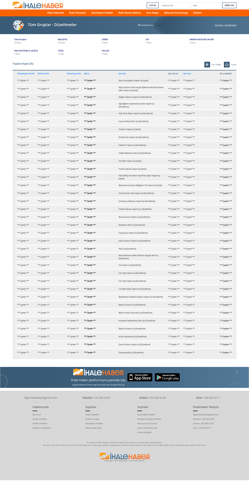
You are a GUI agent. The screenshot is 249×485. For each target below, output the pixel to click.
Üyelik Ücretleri (40, 419)
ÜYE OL (152, 5)
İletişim (197, 12)
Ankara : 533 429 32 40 (203, 423)
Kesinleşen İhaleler (102, 12)
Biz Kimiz (37, 414)
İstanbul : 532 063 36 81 (204, 419)
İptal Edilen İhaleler (146, 414)
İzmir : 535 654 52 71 (202, 427)
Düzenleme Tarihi (26, 73)
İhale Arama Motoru (129, 12)
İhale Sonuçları (77, 12)
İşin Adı (122, 73)
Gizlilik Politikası (40, 423)
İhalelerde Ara (146, 25)
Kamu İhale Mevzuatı (147, 427)
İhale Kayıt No (74, 73)
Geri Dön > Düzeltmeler (225, 25)
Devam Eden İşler (93, 427)
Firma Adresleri (144, 432)
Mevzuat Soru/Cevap (176, 12)
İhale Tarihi (43, 73)
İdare (86, 73)
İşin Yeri (187, 73)
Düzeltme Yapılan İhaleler (149, 419)
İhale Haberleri (55, 12)
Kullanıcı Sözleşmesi (42, 427)
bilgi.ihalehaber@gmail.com (206, 414)
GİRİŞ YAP (229, 5)
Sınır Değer (152, 12)
